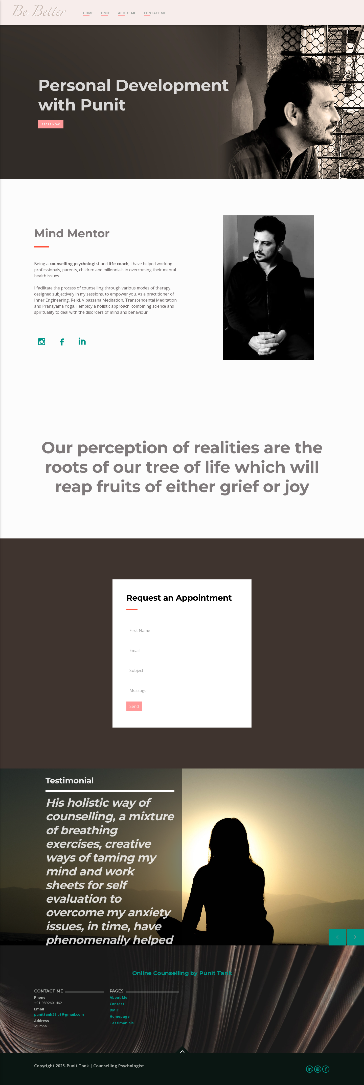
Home (88, 13)
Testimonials (122, 1023)
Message (138, 690)
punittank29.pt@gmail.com (59, 1014)
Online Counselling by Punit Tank (182, 973)
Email (134, 650)
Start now (51, 124)
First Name (139, 630)
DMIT (105, 13)
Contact (117, 1003)
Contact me (155, 13)
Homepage (120, 1016)
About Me (127, 13)
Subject (136, 670)
